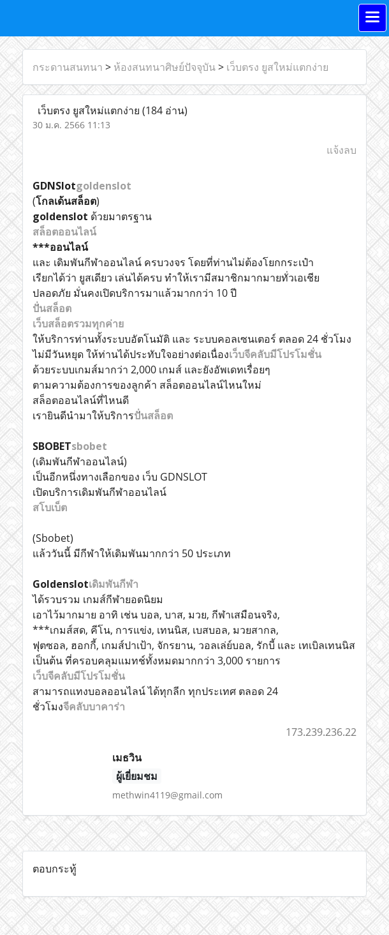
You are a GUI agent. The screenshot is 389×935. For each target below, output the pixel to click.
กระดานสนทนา (68, 67)
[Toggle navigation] (372, 18)
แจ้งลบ (341, 150)
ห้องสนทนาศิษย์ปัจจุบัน (165, 67)
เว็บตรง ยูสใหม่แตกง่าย (277, 67)
